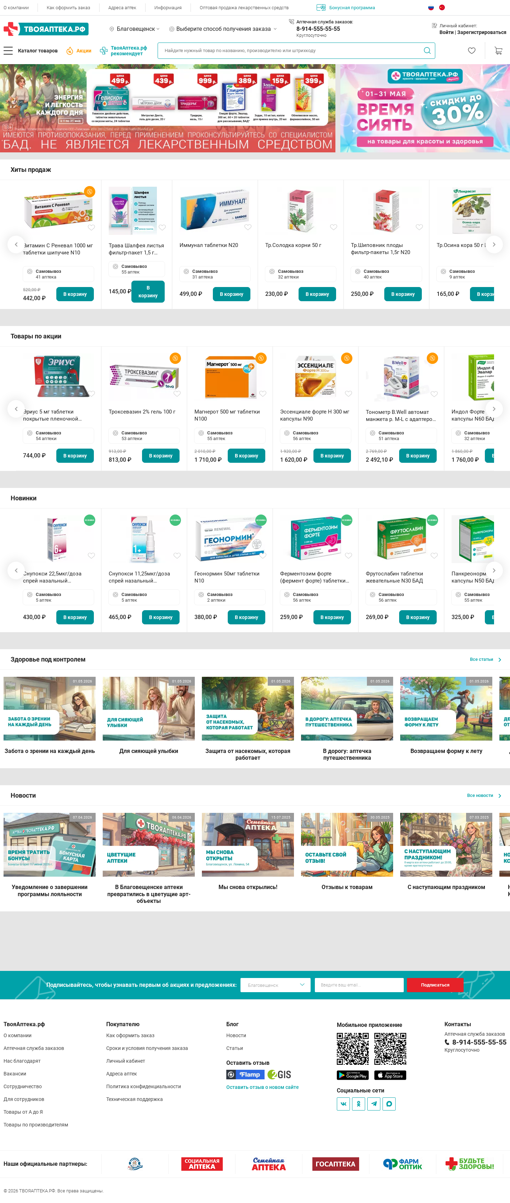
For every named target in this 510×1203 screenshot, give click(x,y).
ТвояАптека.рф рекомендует (123, 50)
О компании (16, 7)
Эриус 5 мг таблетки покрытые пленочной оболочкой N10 (50, 415)
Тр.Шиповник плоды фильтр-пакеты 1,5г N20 (380, 248)
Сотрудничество (23, 1086)
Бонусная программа (346, 7)
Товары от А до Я (23, 1112)
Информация (168, 7)
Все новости (484, 795)
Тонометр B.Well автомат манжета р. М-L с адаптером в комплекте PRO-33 (401, 416)
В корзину (75, 294)
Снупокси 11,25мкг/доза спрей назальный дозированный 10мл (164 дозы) (141, 577)
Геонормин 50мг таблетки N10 (227, 577)
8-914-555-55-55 (318, 29)
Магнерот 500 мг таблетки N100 (227, 415)
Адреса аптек (122, 7)
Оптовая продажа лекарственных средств (244, 7)
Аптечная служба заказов (34, 1048)
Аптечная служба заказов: (324, 21)
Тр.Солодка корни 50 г (293, 245)
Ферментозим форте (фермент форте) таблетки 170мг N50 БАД (313, 577)
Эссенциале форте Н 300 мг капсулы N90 (314, 415)
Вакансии (15, 1073)
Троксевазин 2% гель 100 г (142, 412)
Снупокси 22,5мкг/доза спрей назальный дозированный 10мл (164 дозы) (55, 577)
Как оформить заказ (68, 7)
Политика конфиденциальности (143, 1086)
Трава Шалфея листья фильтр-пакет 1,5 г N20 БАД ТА (136, 249)
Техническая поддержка (134, 1099)
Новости (236, 1035)
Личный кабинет (125, 1061)
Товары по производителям (36, 1125)
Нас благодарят (22, 1061)
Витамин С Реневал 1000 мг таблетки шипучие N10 (58, 249)
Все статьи (485, 659)
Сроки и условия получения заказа (147, 1048)
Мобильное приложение (369, 1025)
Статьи (234, 1048)
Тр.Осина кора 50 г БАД (466, 245)
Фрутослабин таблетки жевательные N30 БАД (394, 577)
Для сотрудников (24, 1099)
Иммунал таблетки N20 (209, 245)
